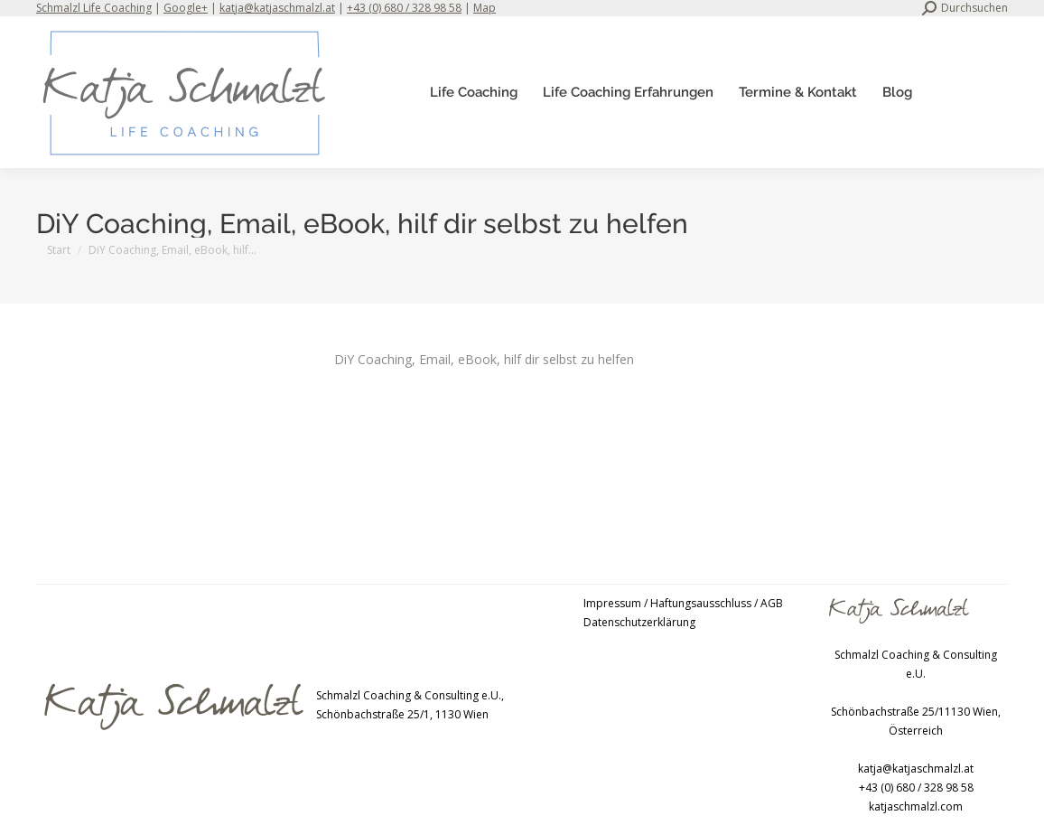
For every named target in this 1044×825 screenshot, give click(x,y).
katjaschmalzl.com (916, 806)
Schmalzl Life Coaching (94, 7)
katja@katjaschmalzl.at (277, 7)
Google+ (185, 7)
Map (484, 7)
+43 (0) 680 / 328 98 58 (404, 7)
